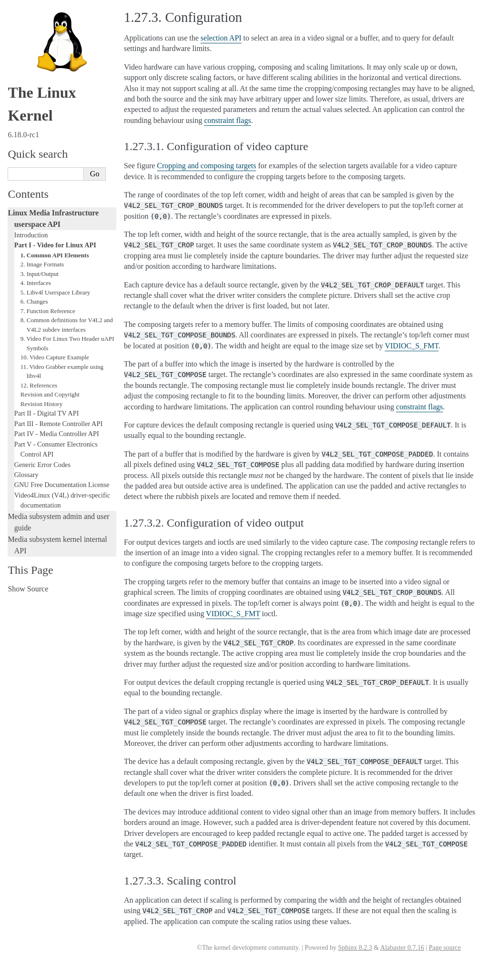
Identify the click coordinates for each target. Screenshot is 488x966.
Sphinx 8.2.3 (355, 947)
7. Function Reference (47, 311)
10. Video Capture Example (54, 357)
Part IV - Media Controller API (56, 433)
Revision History (41, 403)
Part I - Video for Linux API (55, 245)
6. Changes (34, 301)
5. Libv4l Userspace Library (55, 292)
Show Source (28, 589)
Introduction (31, 235)
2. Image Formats (42, 264)
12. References (38, 385)
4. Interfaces (35, 282)
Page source (445, 947)
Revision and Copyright (50, 394)
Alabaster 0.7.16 (402, 947)
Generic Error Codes (42, 464)
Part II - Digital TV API (46, 413)
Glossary (26, 474)
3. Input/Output (39, 273)
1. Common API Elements (54, 255)
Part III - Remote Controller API (58, 423)
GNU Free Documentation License (62, 484)
